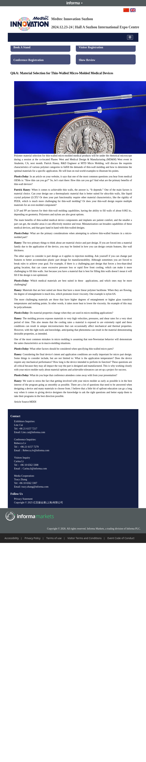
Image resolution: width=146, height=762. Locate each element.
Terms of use (53, 538)
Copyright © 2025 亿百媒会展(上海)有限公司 (38, 502)
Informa (73, 3)
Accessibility (12, 538)
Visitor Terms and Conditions (84, 538)
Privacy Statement (23, 499)
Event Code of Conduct (120, 538)
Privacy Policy (32, 538)
